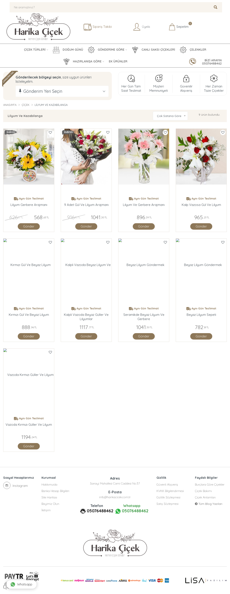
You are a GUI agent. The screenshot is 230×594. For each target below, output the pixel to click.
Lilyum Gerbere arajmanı (28, 205)
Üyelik (141, 27)
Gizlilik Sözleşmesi (168, 497)
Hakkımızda (49, 484)
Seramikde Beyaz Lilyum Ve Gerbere (143, 317)
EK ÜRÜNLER (118, 61)
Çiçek (25, 104)
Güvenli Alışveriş (167, 484)
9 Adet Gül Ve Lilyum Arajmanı (86, 205)
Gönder (28, 226)
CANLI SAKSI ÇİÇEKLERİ (153, 49)
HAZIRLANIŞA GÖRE (82, 61)
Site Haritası (49, 497)
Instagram (15, 485)
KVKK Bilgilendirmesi (170, 491)
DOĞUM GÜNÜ (68, 49)
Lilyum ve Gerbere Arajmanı (144, 205)
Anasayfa (9, 104)
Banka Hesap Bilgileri (55, 491)
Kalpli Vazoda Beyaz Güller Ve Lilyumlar (86, 317)
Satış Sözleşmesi (167, 504)
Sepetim (179, 27)
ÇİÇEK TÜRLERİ (35, 50)
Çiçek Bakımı (203, 491)
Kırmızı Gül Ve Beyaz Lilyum (29, 315)
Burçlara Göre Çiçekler (209, 484)
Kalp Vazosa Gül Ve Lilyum (201, 205)
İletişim (46, 510)
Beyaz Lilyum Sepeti (201, 315)
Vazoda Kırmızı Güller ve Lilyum (29, 425)
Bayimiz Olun (50, 504)
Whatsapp (21, 584)
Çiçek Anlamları (205, 497)
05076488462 (100, 510)
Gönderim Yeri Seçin (42, 91)
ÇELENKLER (193, 49)
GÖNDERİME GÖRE (106, 49)
